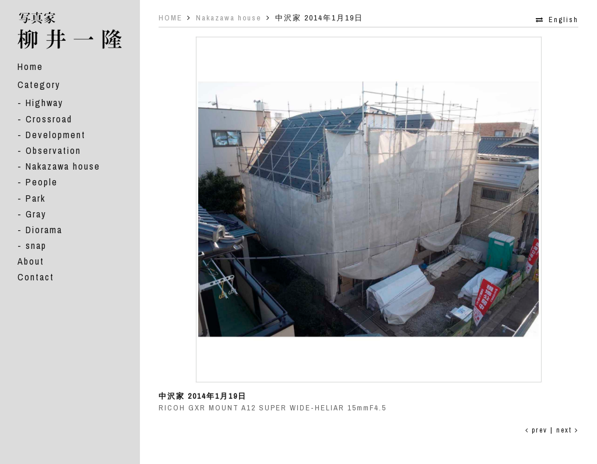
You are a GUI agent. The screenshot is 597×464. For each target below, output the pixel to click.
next (567, 430)
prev (536, 430)
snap (36, 245)
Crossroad (49, 119)
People (42, 181)
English (563, 19)
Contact (35, 276)
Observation (53, 150)
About (30, 261)
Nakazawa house (63, 166)
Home (30, 66)
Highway (45, 102)
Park (35, 198)
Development (56, 134)
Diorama (44, 229)
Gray (36, 214)
